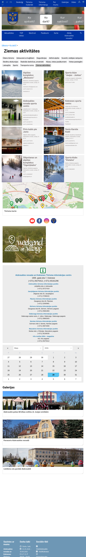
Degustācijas (42, 58)
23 (65, 370)
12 (20, 366)
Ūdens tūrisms (8, 58)
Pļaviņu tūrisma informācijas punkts (43, 299)
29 (31, 357)
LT (2, 5)
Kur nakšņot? (62, 19)
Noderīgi (19, 2)
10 (76, 362)
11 (9, 366)
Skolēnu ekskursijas (10, 62)
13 (31, 366)
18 (9, 370)
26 (20, 375)
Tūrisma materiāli (29, 3)
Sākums (5, 45)
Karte (56, 33)
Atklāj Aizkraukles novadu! (69, 35)
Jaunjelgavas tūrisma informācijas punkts (43, 291)
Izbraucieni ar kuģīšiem (25, 58)
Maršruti (32, 33)
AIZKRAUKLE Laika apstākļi (67, 548)
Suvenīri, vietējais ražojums (72, 58)
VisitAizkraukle (41, 549)
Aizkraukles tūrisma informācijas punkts (43, 284)
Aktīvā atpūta (54, 58)
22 (53, 370)
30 (42, 357)
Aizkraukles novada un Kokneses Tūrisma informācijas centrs (43, 275)
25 (9, 375)
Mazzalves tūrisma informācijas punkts (43, 329)
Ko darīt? (46, 19)
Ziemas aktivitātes (43, 65)
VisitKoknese (44, 552)
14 (42, 366)
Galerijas (65, 2)
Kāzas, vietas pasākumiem (56, 62)
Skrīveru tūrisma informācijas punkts (43, 306)
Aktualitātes (9, 33)
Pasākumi (45, 33)
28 (20, 357)
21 (42, 370)
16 (65, 366)
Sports (15, 65)
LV (7, 2)
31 (76, 375)
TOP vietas (21, 34)
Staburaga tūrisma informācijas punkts (43, 314)
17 (76, 366)
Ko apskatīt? (29, 19)
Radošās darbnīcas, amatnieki (32, 62)
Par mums (55, 3)
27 (9, 357)
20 (31, 370)
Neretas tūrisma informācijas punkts (43, 321)
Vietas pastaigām (75, 62)
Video (73, 2)
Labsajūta (6, 65)
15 (53, 366)
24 (76, 370)
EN (11, 2)
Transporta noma (27, 65)
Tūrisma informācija (43, 3)
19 (20, 370)
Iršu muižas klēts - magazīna (43, 336)
